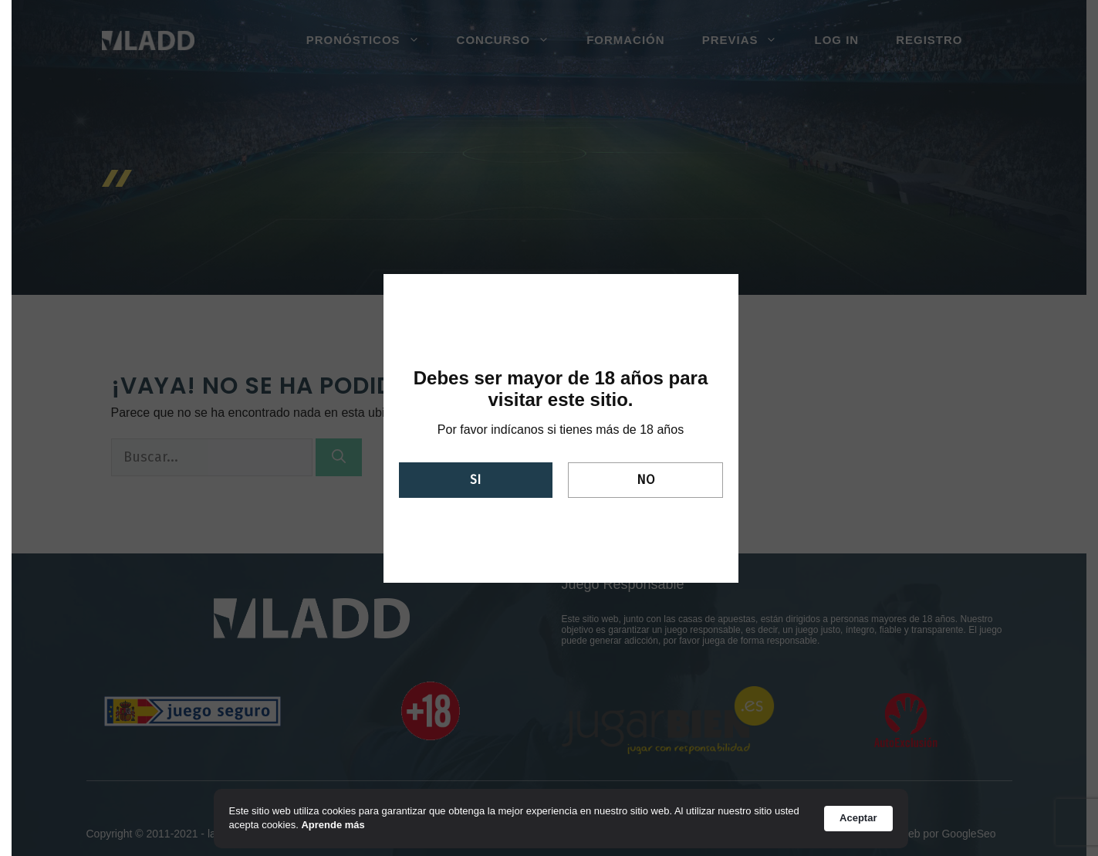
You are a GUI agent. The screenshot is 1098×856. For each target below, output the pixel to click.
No (645, 479)
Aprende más (332, 825)
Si (475, 479)
